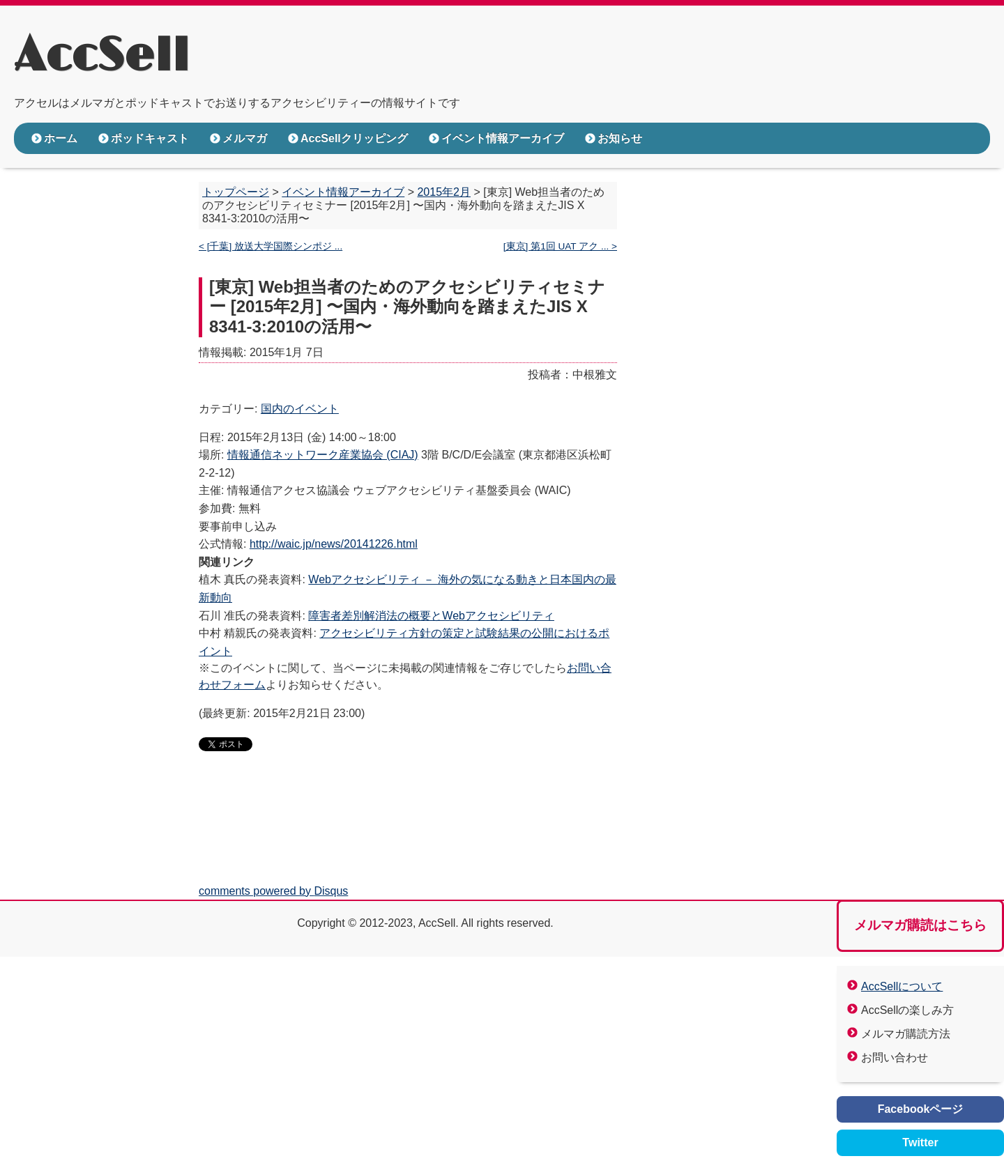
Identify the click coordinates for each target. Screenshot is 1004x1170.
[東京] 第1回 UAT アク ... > (560, 246)
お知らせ (620, 138)
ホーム (60, 138)
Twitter (920, 1142)
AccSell (101, 56)
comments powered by (273, 891)
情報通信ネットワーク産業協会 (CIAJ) (322, 455)
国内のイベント (300, 409)
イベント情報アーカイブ (502, 138)
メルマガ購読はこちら (920, 925)
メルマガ (244, 138)
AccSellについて (902, 986)
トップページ (235, 192)
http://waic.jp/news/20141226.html (334, 544)
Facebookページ (921, 1109)
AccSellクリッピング (354, 138)
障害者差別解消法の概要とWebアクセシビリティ (431, 616)
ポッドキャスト (150, 138)
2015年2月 (444, 192)
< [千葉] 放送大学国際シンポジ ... (270, 246)
